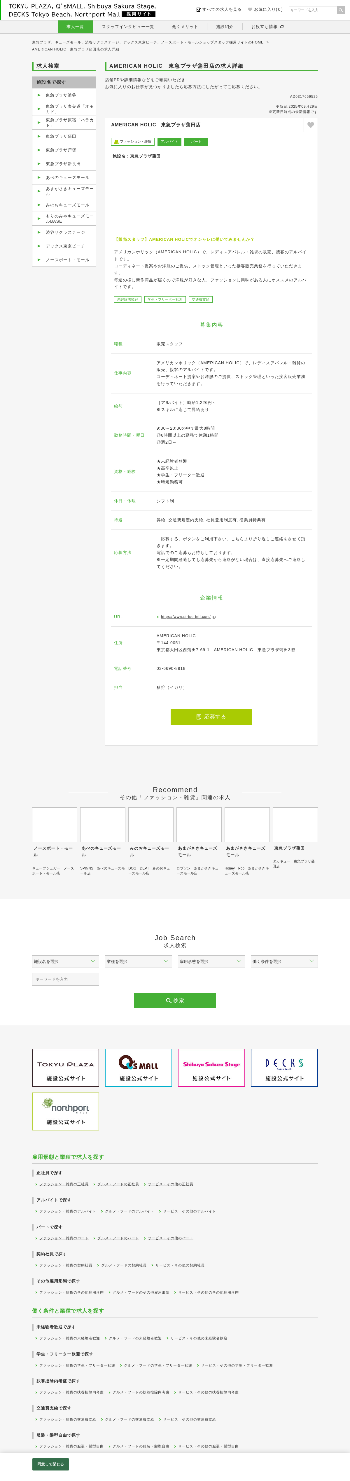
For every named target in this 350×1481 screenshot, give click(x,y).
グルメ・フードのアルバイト (129, 1211)
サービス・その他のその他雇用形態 (208, 1292)
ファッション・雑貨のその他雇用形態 (71, 1292)
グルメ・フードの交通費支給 (129, 1419)
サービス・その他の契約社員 (180, 1265)
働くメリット (185, 26)
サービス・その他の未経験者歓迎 (199, 1338)
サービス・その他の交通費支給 (189, 1419)
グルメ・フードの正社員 (118, 1184)
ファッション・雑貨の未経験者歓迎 (69, 1338)
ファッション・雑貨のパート (64, 1238)
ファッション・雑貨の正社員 (64, 1184)
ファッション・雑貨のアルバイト (67, 1211)
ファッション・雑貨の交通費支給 (67, 1419)
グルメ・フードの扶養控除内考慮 (141, 1392)
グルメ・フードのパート (118, 1238)
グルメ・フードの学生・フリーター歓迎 (158, 1365)
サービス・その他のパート (170, 1238)
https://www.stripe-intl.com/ (186, 617)
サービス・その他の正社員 (170, 1184)
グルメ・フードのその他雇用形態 (141, 1292)
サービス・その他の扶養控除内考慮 (208, 1392)
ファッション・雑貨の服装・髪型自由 (71, 1446)
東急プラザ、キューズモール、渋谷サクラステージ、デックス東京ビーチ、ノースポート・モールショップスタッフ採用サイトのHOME (148, 42)
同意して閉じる (50, 1464)
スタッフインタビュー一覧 (128, 26)
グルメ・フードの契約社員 (124, 1265)
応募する (211, 716)
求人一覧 (75, 26)
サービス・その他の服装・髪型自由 (208, 1446)
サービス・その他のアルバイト (189, 1211)
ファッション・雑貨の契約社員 (65, 1265)
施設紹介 (225, 26)
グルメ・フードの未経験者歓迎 (135, 1338)
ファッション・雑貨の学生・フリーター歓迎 (77, 1365)
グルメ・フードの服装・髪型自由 (141, 1446)
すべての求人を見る (222, 9)
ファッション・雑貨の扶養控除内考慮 (71, 1392)
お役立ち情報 (264, 26)
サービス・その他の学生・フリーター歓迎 (237, 1365)
